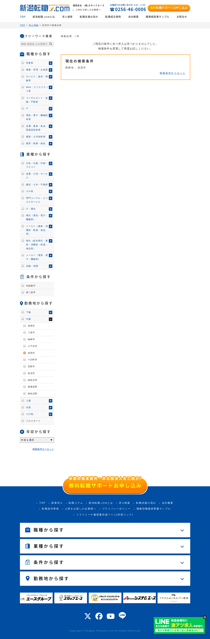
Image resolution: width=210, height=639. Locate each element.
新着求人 (57, 502)
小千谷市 (32, 346)
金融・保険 (32, 266)
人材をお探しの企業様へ (80, 508)
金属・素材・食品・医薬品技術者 (37, 128)
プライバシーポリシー (116, 508)
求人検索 (67, 17)
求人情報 (34, 25)
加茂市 (31, 353)
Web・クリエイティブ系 (37, 89)
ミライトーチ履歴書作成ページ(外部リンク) (104, 514)
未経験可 (31, 285)
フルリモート (33, 421)
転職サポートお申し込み (168, 7)
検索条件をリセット (172, 73)
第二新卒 (31, 292)
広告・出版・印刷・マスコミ (37, 165)
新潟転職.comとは (44, 17)
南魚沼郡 (32, 393)
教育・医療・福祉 (35, 143)
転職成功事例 (113, 17)
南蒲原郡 (32, 386)
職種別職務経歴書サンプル (154, 508)
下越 (28, 312)
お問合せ (182, 17)
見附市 (31, 366)
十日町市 (32, 359)
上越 (28, 400)
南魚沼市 (32, 380)
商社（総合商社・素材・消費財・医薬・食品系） (37, 244)
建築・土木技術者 (35, 136)
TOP (23, 17)
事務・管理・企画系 (37, 69)
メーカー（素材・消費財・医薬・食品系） (37, 230)
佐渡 (28, 407)
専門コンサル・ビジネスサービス (37, 200)
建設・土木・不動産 (37, 184)
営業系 (29, 63)
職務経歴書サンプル (157, 17)
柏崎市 (31, 339)
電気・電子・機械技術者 (37, 117)
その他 (29, 191)
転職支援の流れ (89, 17)
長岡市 (31, 326)
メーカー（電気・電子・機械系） (37, 257)
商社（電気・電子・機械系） (37, 217)
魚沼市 (31, 373)
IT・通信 (31, 208)
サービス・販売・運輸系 (37, 78)
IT (27, 108)
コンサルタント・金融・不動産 (37, 100)
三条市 (31, 332)
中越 (28, 319)
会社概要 (133, 17)
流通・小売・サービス (37, 176)
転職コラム (76, 502)
